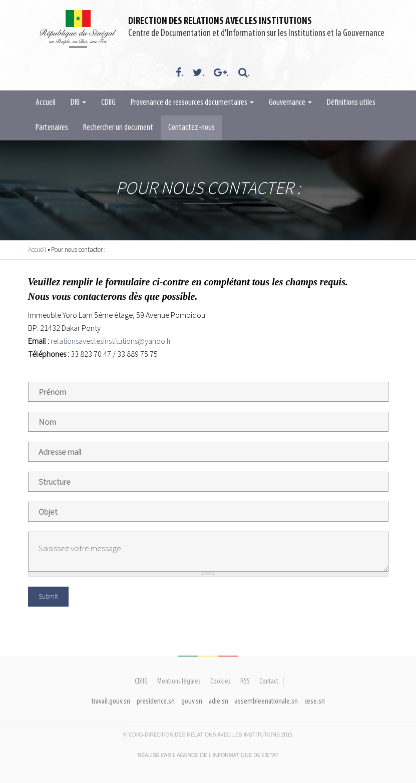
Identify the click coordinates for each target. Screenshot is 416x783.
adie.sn (218, 701)
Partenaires (52, 127)
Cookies (220, 682)
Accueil (46, 102)
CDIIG (108, 102)
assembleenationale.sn (266, 701)
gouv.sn (191, 701)
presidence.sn (156, 701)
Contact (268, 682)
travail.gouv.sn (111, 701)
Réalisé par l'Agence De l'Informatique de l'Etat (208, 755)
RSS (245, 682)
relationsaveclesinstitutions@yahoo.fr (111, 341)
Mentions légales (179, 682)
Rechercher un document (118, 127)
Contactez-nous (191, 127)
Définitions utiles (351, 102)
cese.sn (314, 701)
